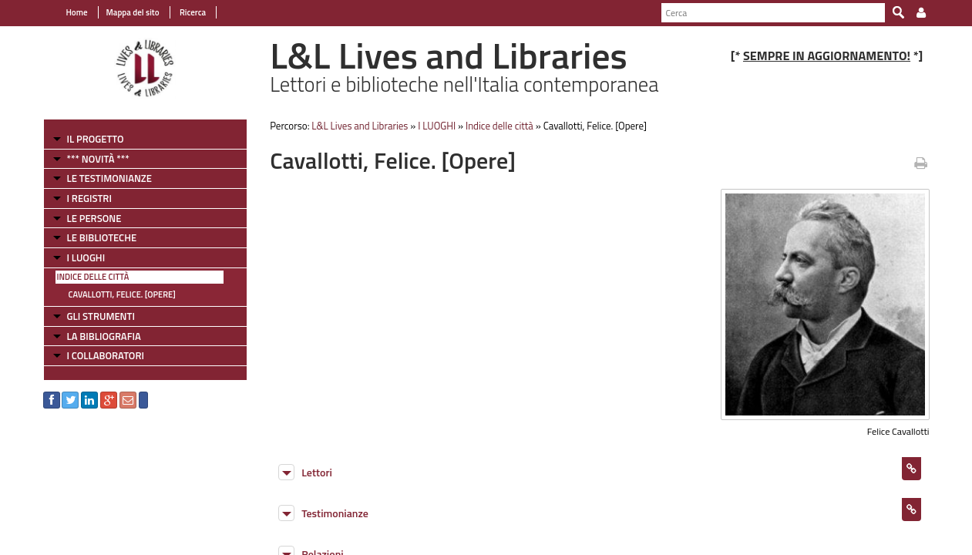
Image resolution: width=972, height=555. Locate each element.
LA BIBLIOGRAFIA (104, 336)
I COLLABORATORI (105, 355)
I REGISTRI (89, 198)
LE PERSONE (94, 218)
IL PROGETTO (95, 138)
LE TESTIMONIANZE (109, 178)
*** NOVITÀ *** (98, 158)
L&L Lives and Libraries (359, 125)
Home (77, 12)
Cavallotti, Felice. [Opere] (122, 294)
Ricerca (192, 12)
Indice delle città (93, 277)
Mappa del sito (133, 12)
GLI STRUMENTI (101, 316)
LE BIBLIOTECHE (102, 237)
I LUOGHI (86, 257)
